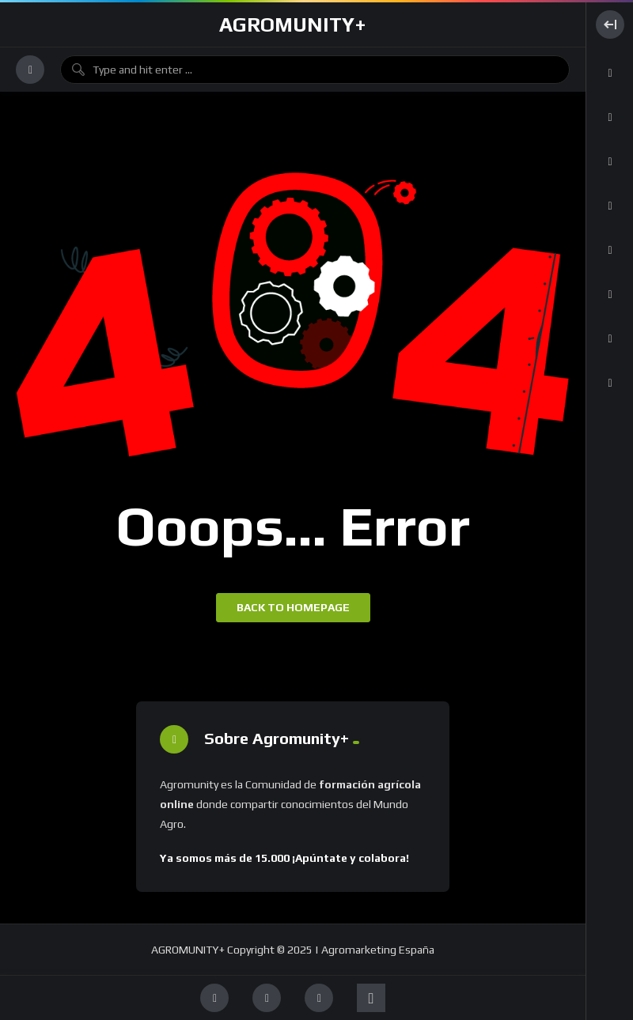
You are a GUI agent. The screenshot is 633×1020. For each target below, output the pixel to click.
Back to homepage (293, 607)
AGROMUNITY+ (292, 24)
